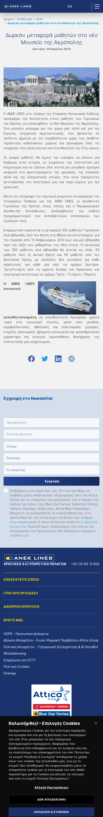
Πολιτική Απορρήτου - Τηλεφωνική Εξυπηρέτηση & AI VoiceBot (51, 647)
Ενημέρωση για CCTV (19, 660)
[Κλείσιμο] (96, 729)
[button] (51, 422)
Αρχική (8, 19)
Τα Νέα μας (24, 19)
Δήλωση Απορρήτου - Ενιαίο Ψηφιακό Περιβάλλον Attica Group (51, 640)
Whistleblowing (15, 653)
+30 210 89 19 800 (85, 564)
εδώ (26, 535)
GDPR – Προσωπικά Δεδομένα (26, 634)
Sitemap (10, 673)
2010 (39, 19)
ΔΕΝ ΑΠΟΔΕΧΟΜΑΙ (51, 805)
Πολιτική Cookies (16, 666)
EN (70, 6)
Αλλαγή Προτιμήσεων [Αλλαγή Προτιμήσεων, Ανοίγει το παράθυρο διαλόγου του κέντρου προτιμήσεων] (51, 792)
